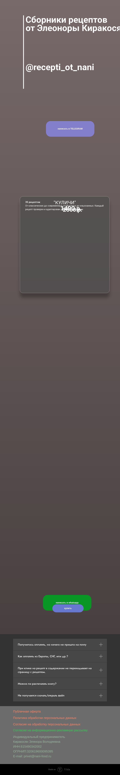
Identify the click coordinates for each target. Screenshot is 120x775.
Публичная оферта (27, 711)
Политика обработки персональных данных (44, 718)
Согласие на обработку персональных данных (46, 724)
